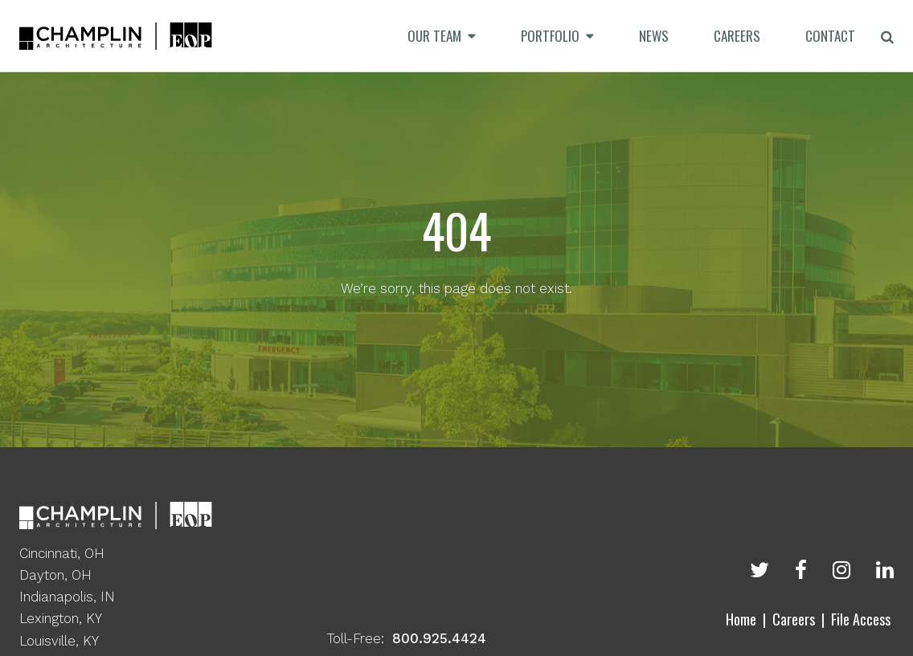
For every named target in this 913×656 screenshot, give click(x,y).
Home (741, 619)
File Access (860, 619)
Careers (793, 619)
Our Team (434, 36)
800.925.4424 (439, 638)
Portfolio (550, 36)
